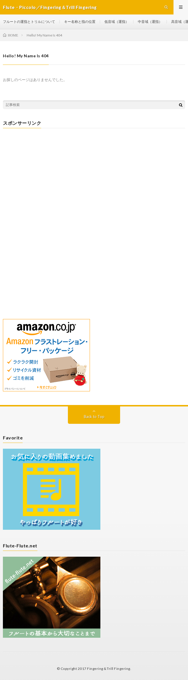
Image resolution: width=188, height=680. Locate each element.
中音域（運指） (150, 21)
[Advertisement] (94, 174)
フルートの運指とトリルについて (29, 21)
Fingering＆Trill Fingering (108, 668)
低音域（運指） (116, 21)
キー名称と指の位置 (79, 21)
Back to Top (94, 416)
